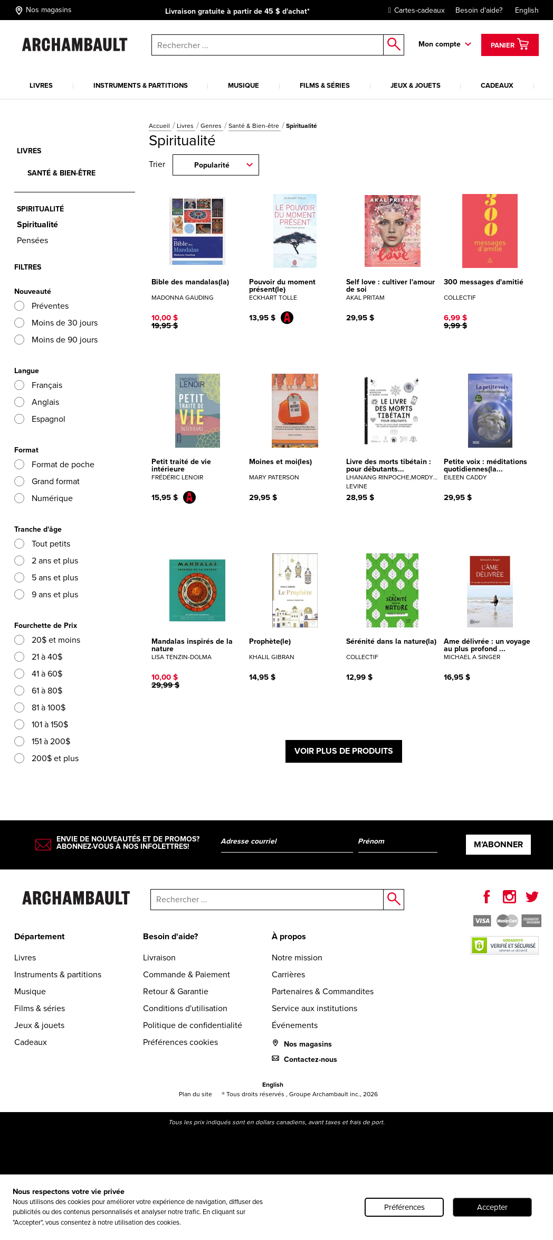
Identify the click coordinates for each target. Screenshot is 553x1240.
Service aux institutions (314, 1008)
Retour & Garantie (175, 991)
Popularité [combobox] (212, 165)
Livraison (159, 957)
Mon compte (439, 44)
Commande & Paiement (186, 974)
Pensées (32, 240)
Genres (212, 126)
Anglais (36, 402)
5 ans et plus (46, 577)
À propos (289, 936)
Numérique (43, 498)
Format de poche (54, 464)
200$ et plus (46, 758)
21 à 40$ (38, 657)
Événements (295, 1025)
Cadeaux (497, 85)
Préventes (41, 306)
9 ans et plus (46, 594)
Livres (41, 85)
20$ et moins (47, 640)
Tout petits (42, 544)
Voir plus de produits (343, 751)
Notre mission (297, 957)
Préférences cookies (180, 1042)
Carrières (288, 974)
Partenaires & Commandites (323, 991)
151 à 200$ (42, 741)
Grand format (47, 481)
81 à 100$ (39, 707)
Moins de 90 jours (56, 340)
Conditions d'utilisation (185, 1008)
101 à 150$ (41, 724)
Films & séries (325, 85)
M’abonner (498, 844)
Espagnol (39, 419)
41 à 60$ (38, 674)
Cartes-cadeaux (414, 10)
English (527, 10)
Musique (243, 85)
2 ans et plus (46, 560)
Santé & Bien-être (254, 126)
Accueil (160, 126)
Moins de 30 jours (56, 323)
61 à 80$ (38, 690)
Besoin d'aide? (478, 10)
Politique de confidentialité (192, 1025)
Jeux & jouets (415, 85)
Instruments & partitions (140, 85)
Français (38, 385)
